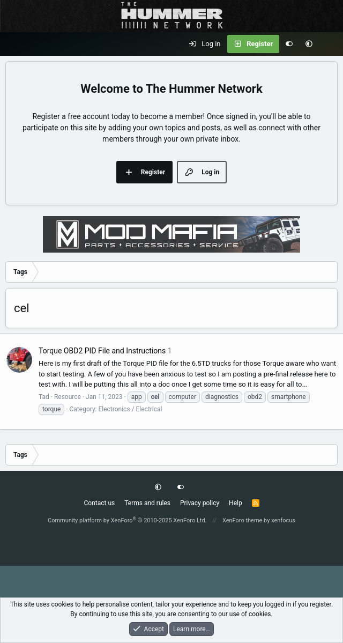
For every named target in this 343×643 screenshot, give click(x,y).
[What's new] (330, 44)
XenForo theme (242, 520)
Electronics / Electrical (130, 409)
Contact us (99, 503)
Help (235, 503)
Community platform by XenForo (127, 520)
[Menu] (14, 44)
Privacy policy (199, 503)
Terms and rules (147, 503)
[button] (309, 44)
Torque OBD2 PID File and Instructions (102, 350)
